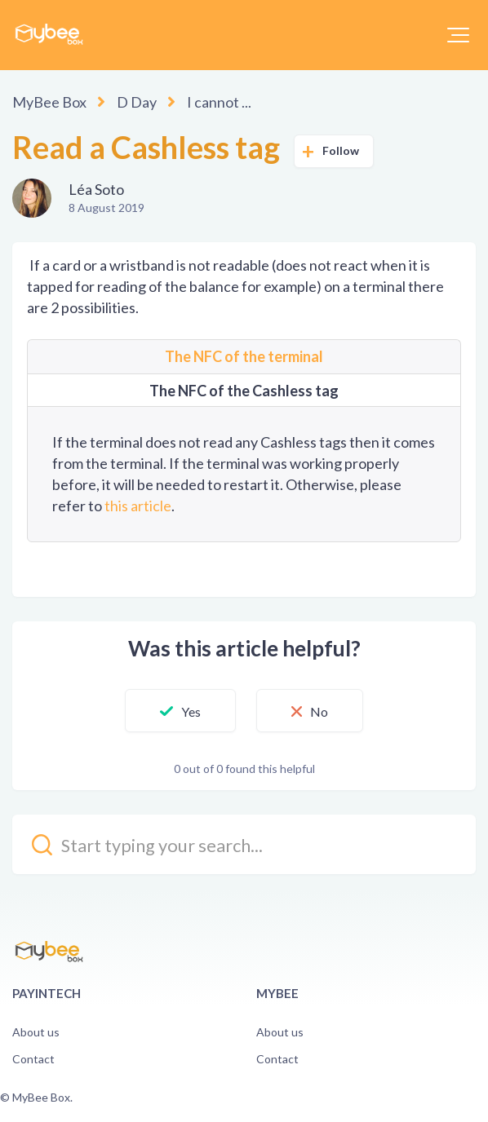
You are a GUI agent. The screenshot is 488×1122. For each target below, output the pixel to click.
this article (137, 506)
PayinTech (46, 993)
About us (36, 1032)
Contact (33, 1059)
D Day (137, 102)
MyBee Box (49, 102)
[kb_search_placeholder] (244, 844)
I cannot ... (219, 102)
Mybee (277, 993)
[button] (458, 35)
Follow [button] (341, 150)
